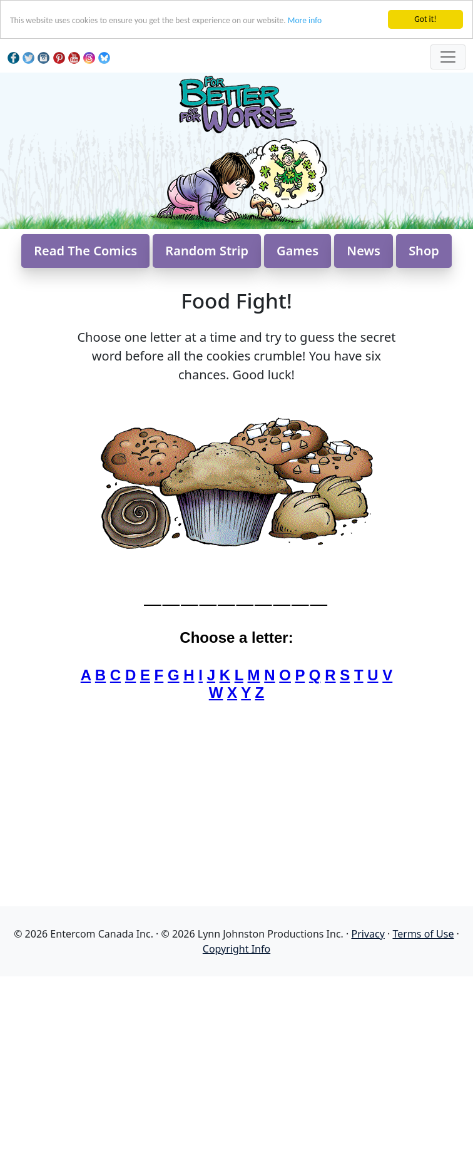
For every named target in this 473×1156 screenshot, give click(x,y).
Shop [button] (424, 250)
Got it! (425, 19)
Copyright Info (236, 949)
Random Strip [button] (206, 250)
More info (305, 20)
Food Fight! (236, 300)
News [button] (363, 250)
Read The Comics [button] (85, 250)
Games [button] (297, 250)
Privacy (368, 934)
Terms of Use (423, 934)
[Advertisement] (236, 1064)
